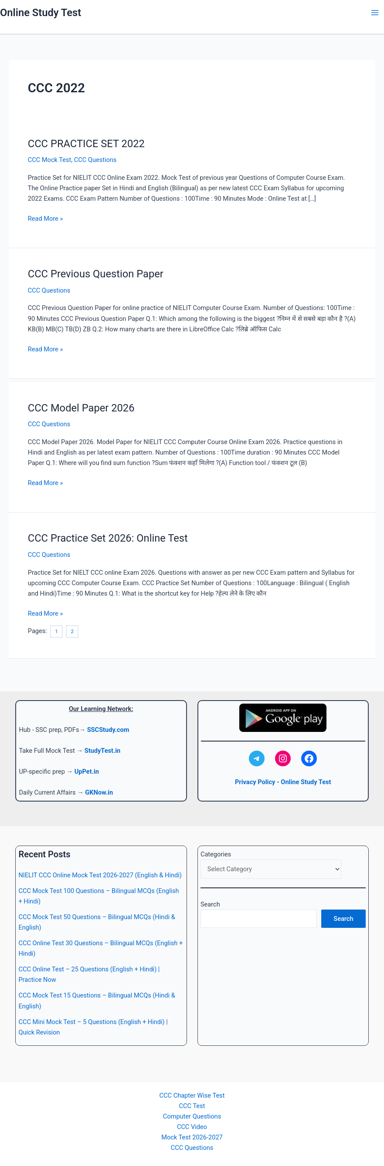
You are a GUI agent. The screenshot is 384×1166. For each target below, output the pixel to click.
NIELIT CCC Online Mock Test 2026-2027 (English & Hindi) (99, 875)
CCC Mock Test (49, 160)
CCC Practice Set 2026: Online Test (108, 538)
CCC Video (192, 1127)
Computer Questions (192, 1116)
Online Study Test (40, 13)
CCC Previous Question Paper (95, 274)
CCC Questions (95, 160)
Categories (215, 854)
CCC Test (192, 1106)
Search (210, 904)
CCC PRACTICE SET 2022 (86, 144)
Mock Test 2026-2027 (192, 1137)
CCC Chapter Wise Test (192, 1095)
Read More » (45, 218)
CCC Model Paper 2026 (81, 408)
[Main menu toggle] (375, 12)
